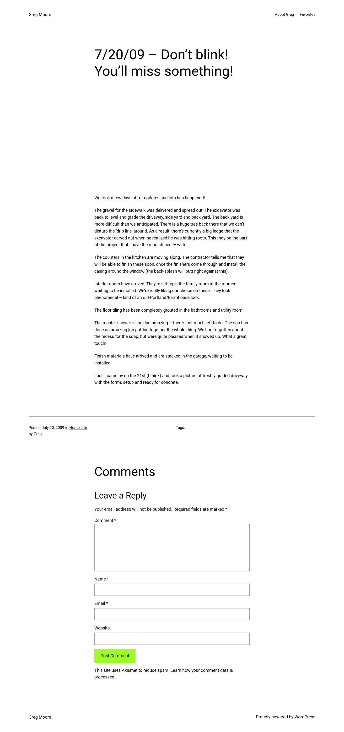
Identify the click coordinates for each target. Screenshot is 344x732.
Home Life (78, 427)
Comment (105, 520)
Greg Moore (40, 14)
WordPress (305, 716)
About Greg (284, 14)
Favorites (307, 14)
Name (101, 578)
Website (102, 627)
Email (101, 603)
